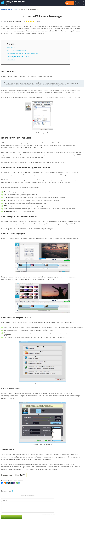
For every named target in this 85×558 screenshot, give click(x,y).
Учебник (42, 3)
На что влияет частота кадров (16, 50)
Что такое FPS (11, 47)
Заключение (11, 60)
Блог (49, 3)
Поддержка (58, 3)
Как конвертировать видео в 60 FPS (18, 57)
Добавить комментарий (11, 517)
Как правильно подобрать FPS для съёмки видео (22, 54)
